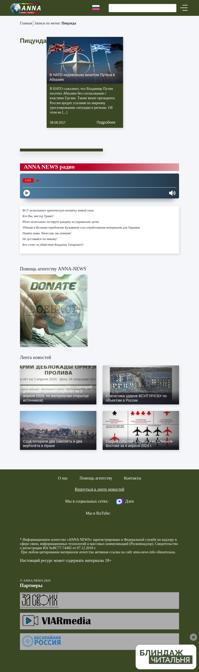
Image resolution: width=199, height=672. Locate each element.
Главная (26, 23)
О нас (63, 478)
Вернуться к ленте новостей (99, 489)
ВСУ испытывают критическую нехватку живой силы (58, 210)
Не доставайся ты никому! (40, 239)
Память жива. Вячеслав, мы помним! (47, 233)
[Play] (27, 193)
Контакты (132, 478)
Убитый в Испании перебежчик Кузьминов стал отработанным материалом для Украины (81, 227)
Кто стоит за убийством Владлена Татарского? (53, 244)
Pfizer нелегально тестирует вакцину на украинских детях (61, 221)
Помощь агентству (96, 478)
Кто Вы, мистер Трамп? (38, 216)
